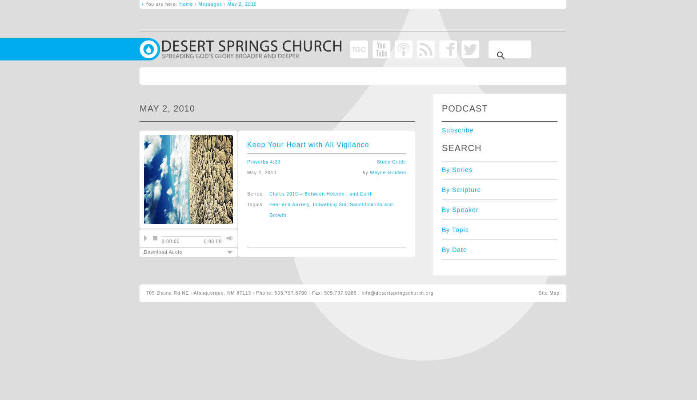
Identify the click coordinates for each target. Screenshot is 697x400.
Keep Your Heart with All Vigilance (308, 144)
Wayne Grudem (388, 172)
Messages (210, 4)
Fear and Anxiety (289, 204)
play (145, 238)
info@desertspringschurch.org (398, 293)
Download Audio (181, 252)
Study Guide (391, 162)
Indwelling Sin (330, 204)
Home (186, 4)
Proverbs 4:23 (263, 162)
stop (155, 238)
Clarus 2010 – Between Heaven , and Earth (321, 194)
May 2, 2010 (242, 4)
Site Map (549, 293)
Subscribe (457, 130)
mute (228, 238)
